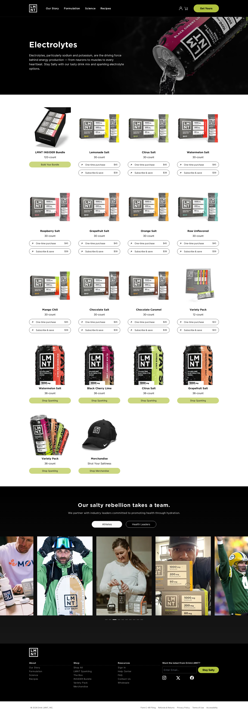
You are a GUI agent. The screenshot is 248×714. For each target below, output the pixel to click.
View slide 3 (114, 619)
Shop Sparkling (50, 400)
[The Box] (95, 675)
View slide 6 (126, 619)
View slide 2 (110, 619)
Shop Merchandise (99, 470)
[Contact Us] (139, 679)
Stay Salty (208, 670)
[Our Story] (50, 667)
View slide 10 (141, 619)
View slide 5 (122, 619)
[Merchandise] (95, 686)
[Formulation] (50, 671)
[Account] (181, 8)
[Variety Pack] (95, 682)
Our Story (52, 8)
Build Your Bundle (50, 164)
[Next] (243, 575)
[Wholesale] (139, 682)
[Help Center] (139, 671)
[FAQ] (139, 675)
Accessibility (212, 707)
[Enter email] (179, 670)
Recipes (105, 8)
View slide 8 (134, 619)
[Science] (50, 675)
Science (90, 8)
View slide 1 (106, 619)
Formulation (72, 8)
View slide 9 (138, 619)
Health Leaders (141, 524)
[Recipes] (50, 679)
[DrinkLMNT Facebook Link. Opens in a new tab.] (192, 678)
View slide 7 (130, 619)
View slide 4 (119, 619)
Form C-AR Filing (148, 707)
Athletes (107, 524)
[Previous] (5, 575)
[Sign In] (139, 667)
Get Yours (206, 8)
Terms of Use (198, 707)
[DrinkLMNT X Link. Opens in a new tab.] (178, 678)
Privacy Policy (183, 707)
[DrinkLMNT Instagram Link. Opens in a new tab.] (164, 678)
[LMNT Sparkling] (95, 671)
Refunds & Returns (166, 707)
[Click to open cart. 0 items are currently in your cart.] (186, 8)
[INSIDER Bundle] (95, 679)
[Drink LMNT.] (33, 8)
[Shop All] (95, 667)
